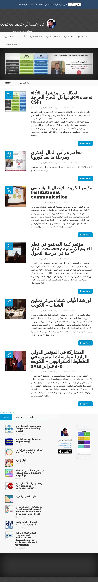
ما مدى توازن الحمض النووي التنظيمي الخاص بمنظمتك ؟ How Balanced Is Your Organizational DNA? (29, 510)
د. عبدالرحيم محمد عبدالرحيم (52, 107)
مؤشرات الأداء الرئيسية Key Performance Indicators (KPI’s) (29, 485)
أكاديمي (22, 36)
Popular (18, 416)
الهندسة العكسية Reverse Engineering (28, 440)
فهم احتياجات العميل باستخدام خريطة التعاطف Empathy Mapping (30, 472)
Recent (6, 416)
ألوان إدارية (21, 460)
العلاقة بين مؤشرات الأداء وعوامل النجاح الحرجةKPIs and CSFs (61, 97)
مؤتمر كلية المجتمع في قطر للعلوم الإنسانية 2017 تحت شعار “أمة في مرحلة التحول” (61, 248)
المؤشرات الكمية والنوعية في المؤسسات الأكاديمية (29, 450)
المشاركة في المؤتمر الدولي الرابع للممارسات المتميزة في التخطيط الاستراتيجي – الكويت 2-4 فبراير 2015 (60, 358)
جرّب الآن (75, 4)
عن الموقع (82, 36)
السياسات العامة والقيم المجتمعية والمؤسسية (26, 523)
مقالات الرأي (68, 36)
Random (32, 416)
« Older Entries (7, 412)
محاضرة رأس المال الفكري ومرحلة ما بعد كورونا (56, 154)
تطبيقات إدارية (36, 36)
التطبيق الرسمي (11, 44)
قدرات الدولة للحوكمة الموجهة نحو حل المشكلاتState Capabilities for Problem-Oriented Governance (26, 538)
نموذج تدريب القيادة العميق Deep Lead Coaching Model (28, 428)
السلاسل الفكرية (53, 36)
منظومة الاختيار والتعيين (27, 496)
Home (8, 82)
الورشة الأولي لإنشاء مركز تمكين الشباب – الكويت (62, 302)
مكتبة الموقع (10, 36)
